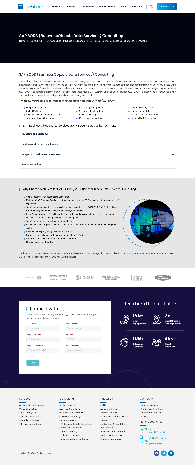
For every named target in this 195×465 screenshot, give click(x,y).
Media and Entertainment (112, 431)
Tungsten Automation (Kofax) (74, 439)
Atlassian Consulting (69, 408)
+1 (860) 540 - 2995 (155, 438)
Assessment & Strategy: (98, 133)
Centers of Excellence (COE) (33, 405)
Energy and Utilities (109, 408)
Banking (103, 405)
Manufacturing (107, 427)
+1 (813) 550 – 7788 (155, 431)
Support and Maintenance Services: (98, 154)
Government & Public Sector (114, 416)
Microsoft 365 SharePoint (71, 412)
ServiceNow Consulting (70, 427)
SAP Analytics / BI (67, 420)
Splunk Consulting (68, 431)
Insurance (104, 420)
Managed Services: (98, 164)
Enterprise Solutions (29, 420)
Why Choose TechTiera (151, 408)
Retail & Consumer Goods (112, 435)
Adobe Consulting (68, 405)
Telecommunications (110, 439)
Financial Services (108, 412)
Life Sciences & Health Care (113, 423)
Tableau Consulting (69, 435)
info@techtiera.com (155, 443)
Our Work (144, 416)
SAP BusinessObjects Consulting (75, 423)
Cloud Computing (28, 408)
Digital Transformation (30, 416)
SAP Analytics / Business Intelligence (66, 41)
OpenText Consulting (70, 416)
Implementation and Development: (98, 144)
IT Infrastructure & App (30, 423)
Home (22, 41)
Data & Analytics (27, 412)
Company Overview (149, 405)
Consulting (36, 41)
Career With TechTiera (151, 412)
